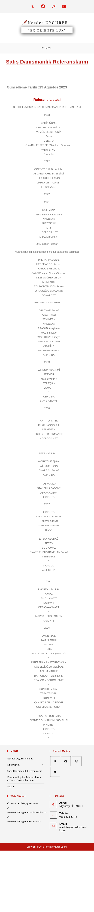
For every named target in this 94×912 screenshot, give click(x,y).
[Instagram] (76, 761)
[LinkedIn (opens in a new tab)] (63, 6)
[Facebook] (66, 761)
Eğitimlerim (25, 764)
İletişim (11, 786)
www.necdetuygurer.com (24, 803)
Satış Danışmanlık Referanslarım (24, 771)
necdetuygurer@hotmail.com (73, 828)
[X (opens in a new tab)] (33, 6)
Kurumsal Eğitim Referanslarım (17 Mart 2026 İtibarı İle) (24, 779)
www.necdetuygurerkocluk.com (24, 821)
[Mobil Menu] (47, 48)
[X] (55, 761)
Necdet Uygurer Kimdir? (20, 758)
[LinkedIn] (55, 772)
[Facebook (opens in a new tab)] (44, 6)
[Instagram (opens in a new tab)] (55, 6)
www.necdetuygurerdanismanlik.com (27, 812)
